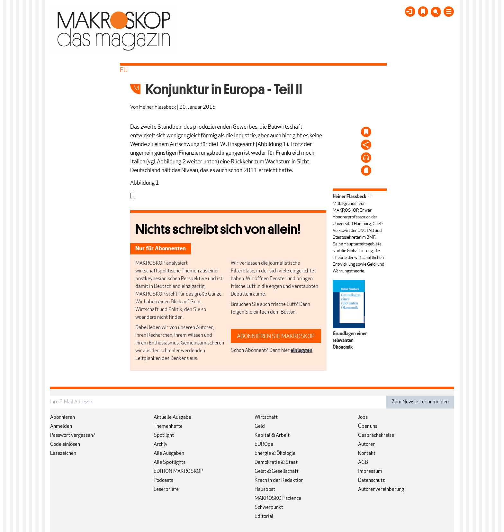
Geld (260, 426)
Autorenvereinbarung (381, 489)
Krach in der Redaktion (279, 480)
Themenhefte (168, 426)
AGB (363, 462)
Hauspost (265, 489)
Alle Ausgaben (169, 453)
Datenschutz (371, 480)
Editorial (264, 516)
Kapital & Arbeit (272, 435)
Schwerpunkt (269, 507)
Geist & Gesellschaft (277, 471)
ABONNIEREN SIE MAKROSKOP (276, 337)
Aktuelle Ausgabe (172, 417)
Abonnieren (62, 417)
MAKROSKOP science (278, 498)
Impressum (370, 471)
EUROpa (264, 444)
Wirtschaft (266, 417)
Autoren (366, 444)
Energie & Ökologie (275, 453)
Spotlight (164, 435)
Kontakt (366, 453)
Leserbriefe (166, 489)
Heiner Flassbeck (157, 107)
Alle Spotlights (169, 462)
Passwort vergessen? (72, 435)
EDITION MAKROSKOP (178, 471)
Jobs (363, 417)
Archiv (160, 444)
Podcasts (163, 480)
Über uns (367, 426)
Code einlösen (65, 444)
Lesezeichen (63, 453)
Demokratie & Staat (276, 462)
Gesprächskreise (376, 435)
